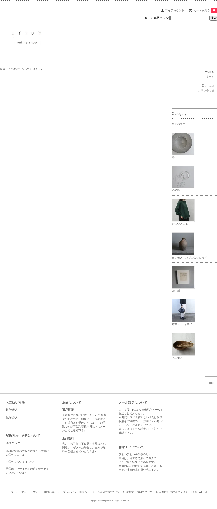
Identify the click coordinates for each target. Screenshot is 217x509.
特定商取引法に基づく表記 (172, 492)
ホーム (14, 492)
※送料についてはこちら (20, 461)
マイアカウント (174, 10)
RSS (194, 492)
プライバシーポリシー (76, 492)
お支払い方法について (106, 492)
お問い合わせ (51, 492)
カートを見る (205, 10)
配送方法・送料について (138, 492)
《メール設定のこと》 (143, 428)
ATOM (203, 492)
